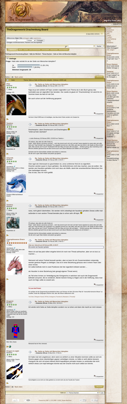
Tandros (9, 123)
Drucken (100, 76)
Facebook (59, 296)
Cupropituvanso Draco (15, 239)
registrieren (37, 38)
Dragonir (9, 301)
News (109, 35)
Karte (109, 41)
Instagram (52, 296)
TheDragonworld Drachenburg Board (16, 54)
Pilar (8, 84)
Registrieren (63, 49)
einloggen (26, 38)
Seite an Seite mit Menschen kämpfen (64, 54)
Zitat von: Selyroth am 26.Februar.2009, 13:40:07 (43, 245)
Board (109, 28)
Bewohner (110, 30)
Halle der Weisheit (35, 54)
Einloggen (54, 49)
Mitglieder (45, 49)
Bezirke (109, 32)
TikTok (46, 296)
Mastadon (66, 296)
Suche (26, 49)
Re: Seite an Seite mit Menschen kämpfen (51, 84)
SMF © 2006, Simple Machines (62, 400)
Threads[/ (72, 296)
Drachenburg (111, 39)
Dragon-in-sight (12, 351)
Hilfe (20, 49)
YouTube (31, 296)
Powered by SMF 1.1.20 (46, 400)
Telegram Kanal (39, 296)
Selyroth (9, 158)
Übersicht (12, 49)
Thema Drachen (47, 54)
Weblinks (110, 43)
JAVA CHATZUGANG (34, 49)
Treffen (109, 37)
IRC (108, 33)
